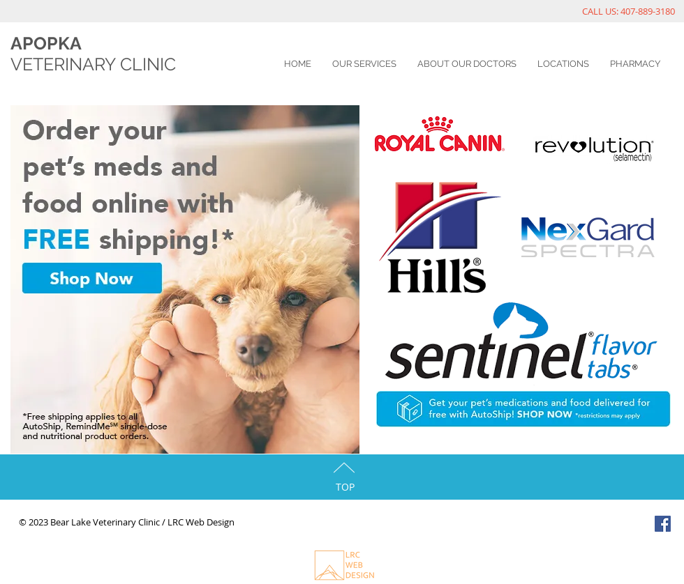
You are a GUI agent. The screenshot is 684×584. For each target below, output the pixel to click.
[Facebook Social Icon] (663, 524)
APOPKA (46, 43)
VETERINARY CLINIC (93, 64)
